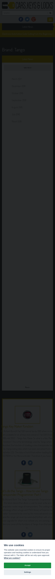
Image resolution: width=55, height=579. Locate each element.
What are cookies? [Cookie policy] (12, 558)
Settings (27, 572)
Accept (27, 565)
